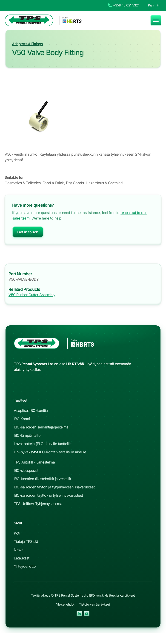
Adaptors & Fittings (27, 44)
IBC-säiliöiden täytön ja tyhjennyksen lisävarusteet (54, 487)
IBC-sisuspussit (26, 470)
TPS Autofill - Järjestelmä (34, 462)
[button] (155, 20)
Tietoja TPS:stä (26, 541)
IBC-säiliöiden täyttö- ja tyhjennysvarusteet (48, 495)
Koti (17, 533)
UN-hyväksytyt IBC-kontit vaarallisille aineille (50, 452)
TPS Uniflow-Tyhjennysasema (38, 503)
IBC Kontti (22, 418)
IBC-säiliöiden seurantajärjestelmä (41, 427)
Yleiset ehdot (65, 604)
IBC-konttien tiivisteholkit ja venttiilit (42, 478)
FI (158, 5)
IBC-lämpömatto (27, 435)
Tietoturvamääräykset (94, 604)
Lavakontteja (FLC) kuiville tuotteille (43, 443)
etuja (18, 369)
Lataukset (21, 558)
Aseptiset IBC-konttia (31, 410)
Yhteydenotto (25, 566)
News (18, 549)
